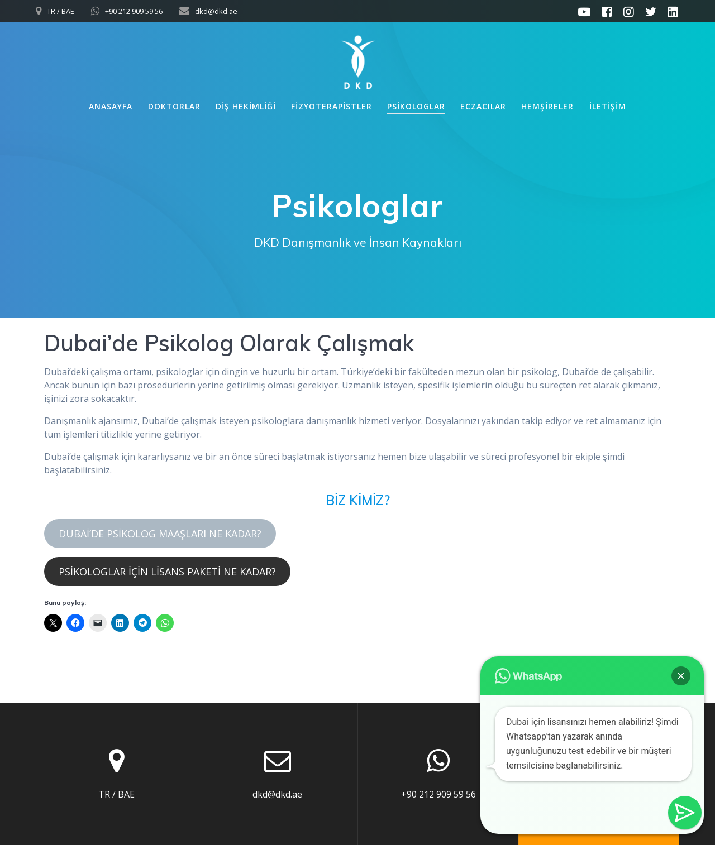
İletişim (607, 106)
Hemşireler (547, 106)
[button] (680, 675)
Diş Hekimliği (246, 106)
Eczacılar (483, 106)
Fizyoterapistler (331, 106)
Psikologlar (416, 106)
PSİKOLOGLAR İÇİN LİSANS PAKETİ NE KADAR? (167, 571)
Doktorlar (174, 106)
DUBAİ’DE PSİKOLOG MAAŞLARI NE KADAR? (160, 533)
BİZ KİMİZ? (358, 500)
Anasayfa (110, 106)
